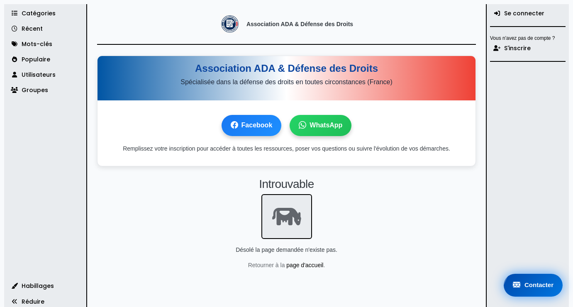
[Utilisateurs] (45, 75)
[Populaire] (45, 60)
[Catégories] (45, 13)
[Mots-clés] (45, 44)
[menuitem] (528, 13)
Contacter (533, 285)
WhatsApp (320, 125)
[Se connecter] (528, 13)
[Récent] (45, 29)
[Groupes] (45, 90)
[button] (45, 286)
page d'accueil (304, 265)
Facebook (252, 125)
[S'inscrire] (528, 48)
